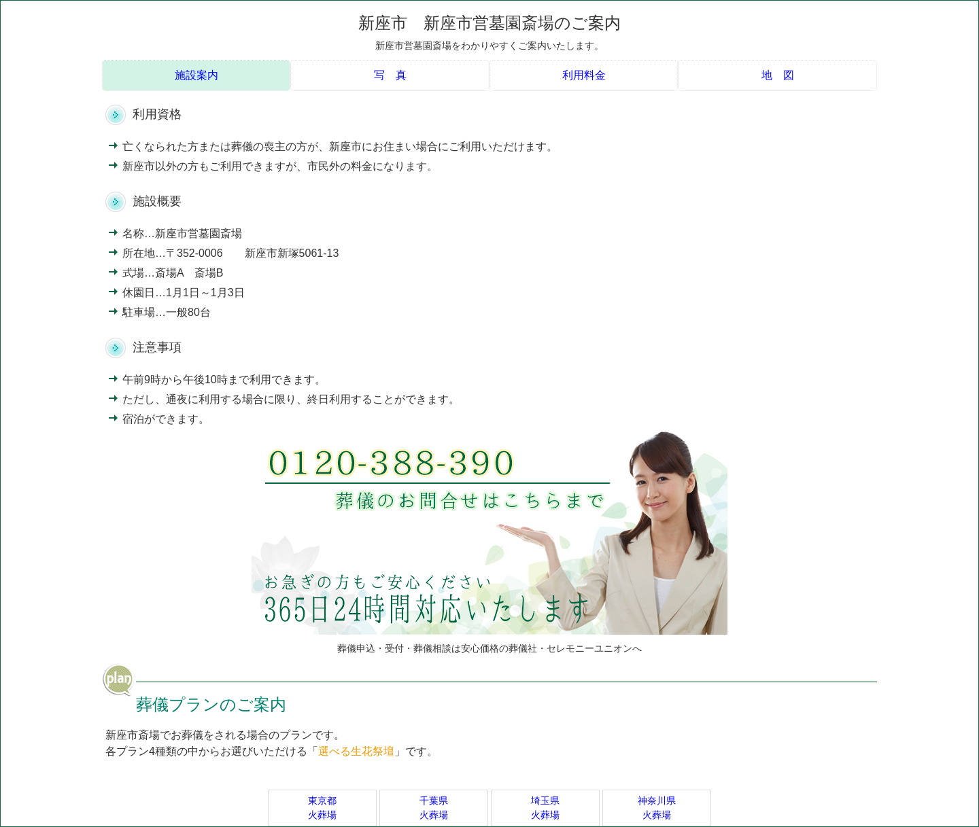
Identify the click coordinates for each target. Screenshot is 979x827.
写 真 (390, 75)
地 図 (777, 75)
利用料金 (584, 75)
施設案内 (196, 75)
